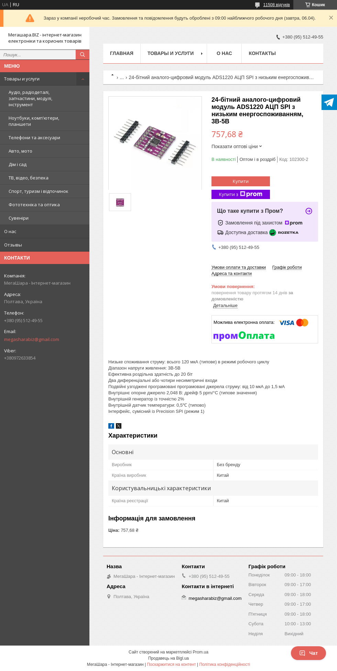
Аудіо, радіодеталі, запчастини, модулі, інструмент (30, 98)
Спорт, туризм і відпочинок (38, 191)
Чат (308, 653)
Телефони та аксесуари (34, 137)
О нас (10, 231)
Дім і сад (17, 164)
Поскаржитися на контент (171, 664)
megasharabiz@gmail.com (31, 339)
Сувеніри (19, 218)
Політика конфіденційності (224, 664)
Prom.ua (200, 652)
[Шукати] (82, 55)
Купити (241, 181)
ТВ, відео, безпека (28, 178)
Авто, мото (20, 151)
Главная (121, 53)
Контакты (262, 53)
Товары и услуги (22, 79)
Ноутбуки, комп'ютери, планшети (34, 121)
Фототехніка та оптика (34, 204)
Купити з (240, 194)
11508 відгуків (276, 4)
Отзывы (13, 245)
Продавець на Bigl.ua (168, 658)
